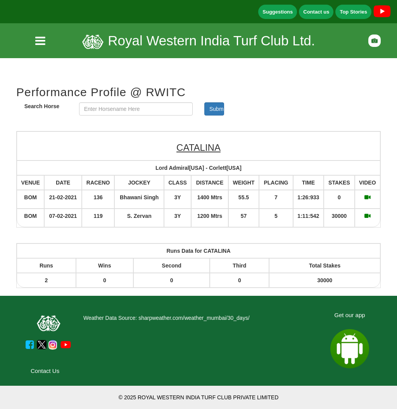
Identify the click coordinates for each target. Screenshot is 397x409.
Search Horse (41, 106)
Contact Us (45, 371)
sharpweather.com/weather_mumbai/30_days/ (193, 318)
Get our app (349, 315)
